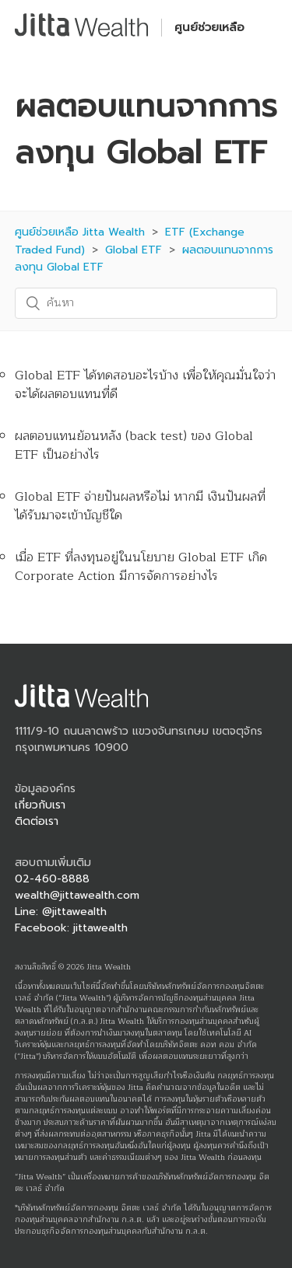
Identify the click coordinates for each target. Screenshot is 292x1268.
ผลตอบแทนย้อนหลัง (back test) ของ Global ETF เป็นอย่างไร (134, 445)
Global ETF (133, 250)
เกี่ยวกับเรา (40, 805)
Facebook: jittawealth (71, 928)
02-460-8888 (52, 879)
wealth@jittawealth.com (77, 895)
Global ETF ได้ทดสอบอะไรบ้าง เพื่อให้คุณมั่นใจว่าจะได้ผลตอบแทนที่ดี (145, 384)
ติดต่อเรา (36, 821)
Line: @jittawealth (61, 911)
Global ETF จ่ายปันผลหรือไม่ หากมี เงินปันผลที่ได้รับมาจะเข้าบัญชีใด (140, 506)
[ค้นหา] (146, 303)
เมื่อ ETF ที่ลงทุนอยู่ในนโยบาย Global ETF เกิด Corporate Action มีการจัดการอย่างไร (141, 566)
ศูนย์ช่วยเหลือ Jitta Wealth (80, 232)
